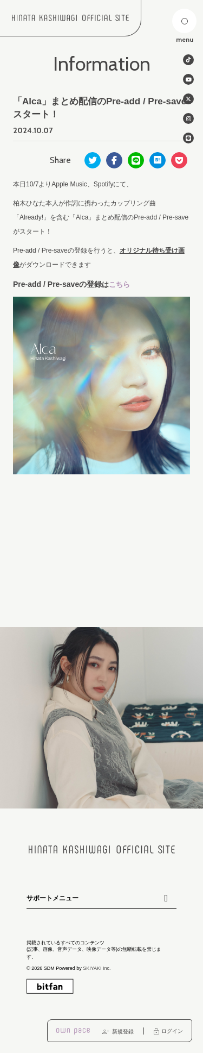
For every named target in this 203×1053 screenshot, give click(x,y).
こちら (119, 284)
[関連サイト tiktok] (188, 59)
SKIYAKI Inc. (96, 967)
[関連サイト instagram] (188, 118)
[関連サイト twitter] (188, 98)
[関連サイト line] (188, 138)
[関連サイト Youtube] (188, 79)
